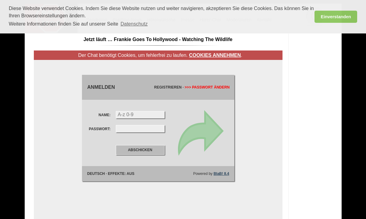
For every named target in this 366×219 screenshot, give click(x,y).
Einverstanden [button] (336, 16)
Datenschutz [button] (133, 23)
